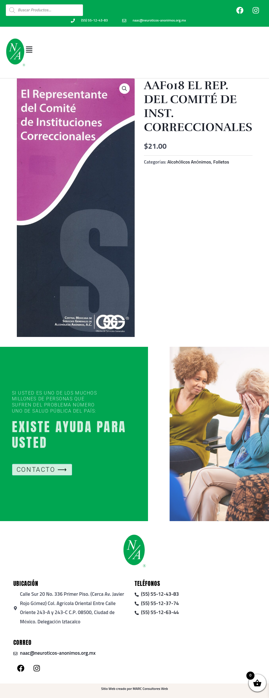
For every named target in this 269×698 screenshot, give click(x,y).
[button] (144, 49)
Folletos (221, 162)
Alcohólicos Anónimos (189, 162)
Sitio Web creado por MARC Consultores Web (134, 689)
